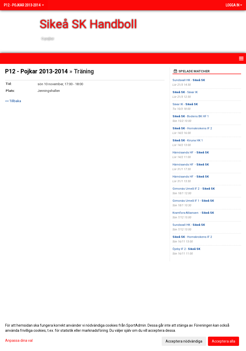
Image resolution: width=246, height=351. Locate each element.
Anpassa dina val (19, 340)
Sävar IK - (185, 104)
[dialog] (123, 333)
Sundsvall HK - (188, 80)
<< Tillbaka (13, 101)
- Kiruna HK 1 (187, 140)
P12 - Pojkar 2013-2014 (36, 71)
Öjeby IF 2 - (186, 249)
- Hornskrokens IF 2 (192, 128)
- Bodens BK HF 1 (190, 116)
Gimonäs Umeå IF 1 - (193, 200)
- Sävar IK (185, 92)
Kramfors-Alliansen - (193, 213)
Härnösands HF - (190, 152)
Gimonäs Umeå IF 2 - (193, 188)
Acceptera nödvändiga (184, 341)
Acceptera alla (223, 341)
